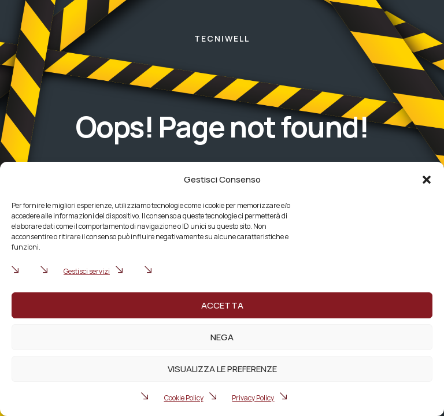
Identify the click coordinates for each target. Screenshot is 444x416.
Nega (222, 337)
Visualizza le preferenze (222, 369)
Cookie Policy (184, 398)
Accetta (222, 305)
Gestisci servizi (87, 271)
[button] (426, 179)
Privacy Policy (253, 398)
